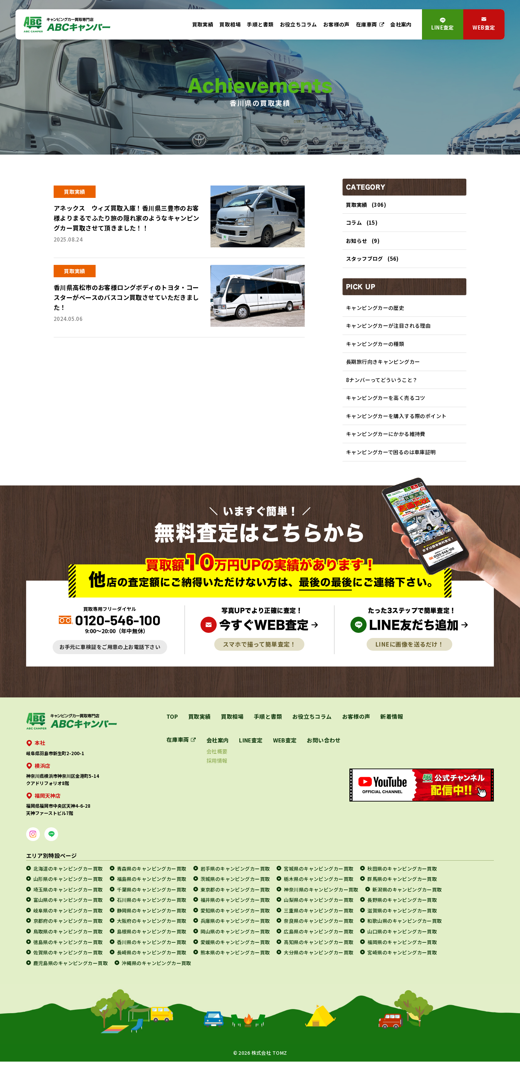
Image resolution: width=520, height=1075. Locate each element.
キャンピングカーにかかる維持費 (385, 445)
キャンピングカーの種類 (375, 350)
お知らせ (356, 243)
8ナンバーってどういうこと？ (382, 388)
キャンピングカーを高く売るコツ (385, 407)
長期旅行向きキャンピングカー (383, 369)
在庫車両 (366, 24)
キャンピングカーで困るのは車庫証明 (391, 465)
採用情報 (217, 773)
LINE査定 (442, 27)
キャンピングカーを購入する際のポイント (396, 426)
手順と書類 (260, 24)
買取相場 (230, 24)
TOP (172, 730)
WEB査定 (484, 27)
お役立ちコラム (298, 24)
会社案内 (401, 24)
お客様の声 (336, 24)
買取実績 (203, 24)
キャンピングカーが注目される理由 (388, 331)
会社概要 (217, 764)
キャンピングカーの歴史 (375, 312)
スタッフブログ (364, 262)
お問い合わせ (325, 753)
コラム (354, 223)
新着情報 (392, 730)
